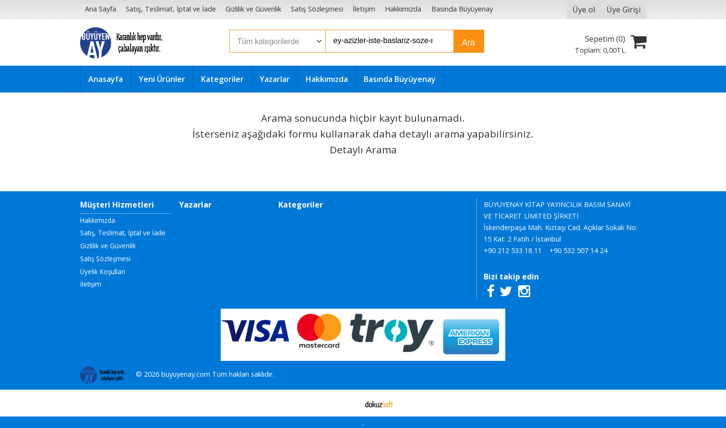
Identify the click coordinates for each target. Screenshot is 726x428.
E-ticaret (348, 403)
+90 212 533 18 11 (513, 250)
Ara (468, 42)
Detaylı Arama (363, 149)
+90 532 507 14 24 (578, 250)
